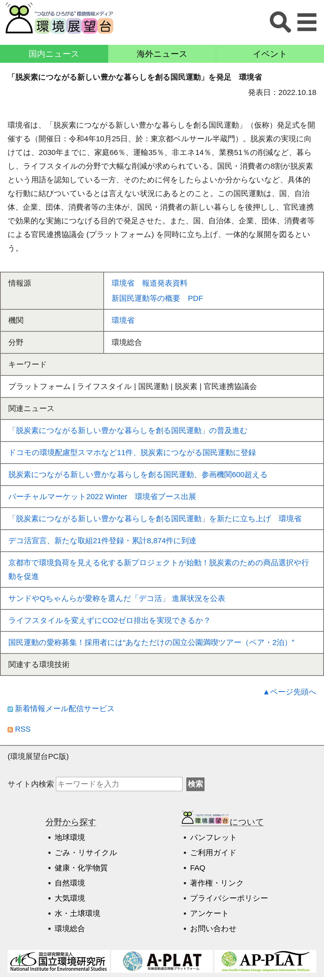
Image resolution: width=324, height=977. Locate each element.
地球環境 (70, 837)
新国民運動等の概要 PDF (157, 298)
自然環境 (70, 883)
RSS (19, 729)
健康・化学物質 (81, 868)
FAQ (197, 868)
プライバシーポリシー (229, 898)
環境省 (123, 320)
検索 (195, 784)
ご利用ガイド (213, 852)
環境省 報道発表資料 (150, 283)
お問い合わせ (213, 928)
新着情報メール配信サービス (61, 708)
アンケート (209, 913)
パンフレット (213, 837)
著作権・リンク (217, 883)
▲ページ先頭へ (289, 692)
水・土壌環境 (77, 913)
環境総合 (70, 928)
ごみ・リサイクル (86, 852)
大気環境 (70, 898)
